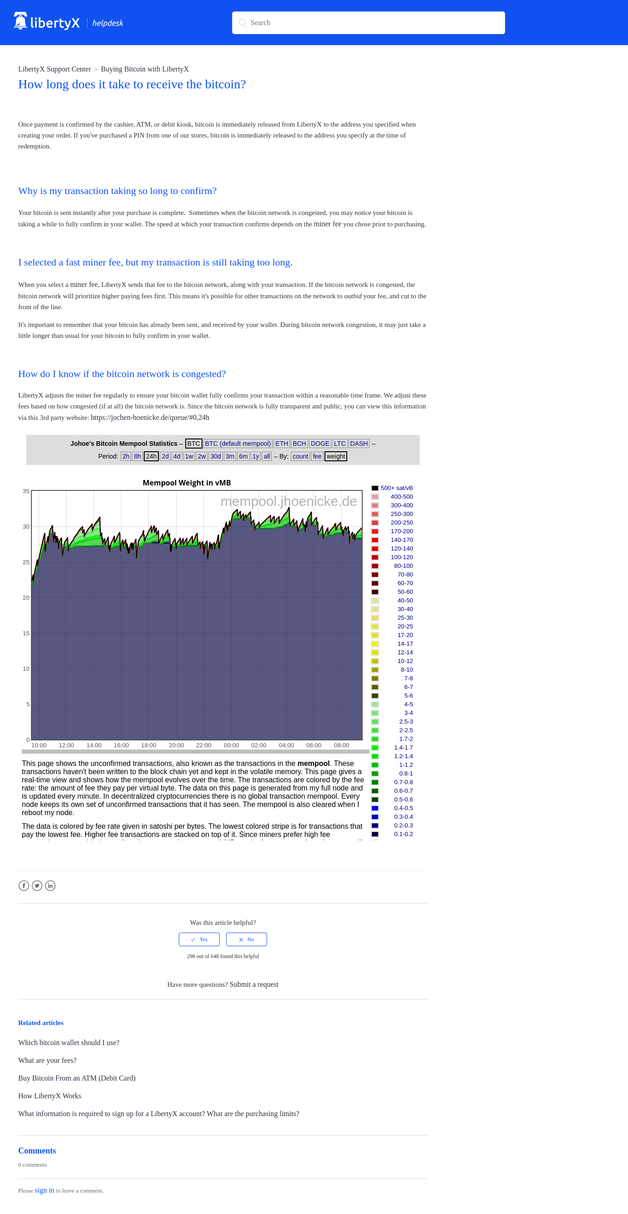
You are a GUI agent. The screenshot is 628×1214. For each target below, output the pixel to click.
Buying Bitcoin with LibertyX (145, 69)
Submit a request (254, 984)
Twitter (37, 886)
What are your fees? (47, 1060)
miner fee (328, 224)
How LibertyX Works (49, 1096)
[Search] (368, 22)
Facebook (24, 886)
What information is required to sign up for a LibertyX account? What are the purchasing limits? (158, 1113)
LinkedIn (50, 886)
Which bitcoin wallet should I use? (69, 1042)
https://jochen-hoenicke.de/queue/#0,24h (150, 417)
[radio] (199, 939)
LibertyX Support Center (54, 69)
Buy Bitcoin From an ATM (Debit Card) (77, 1078)
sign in (44, 1190)
